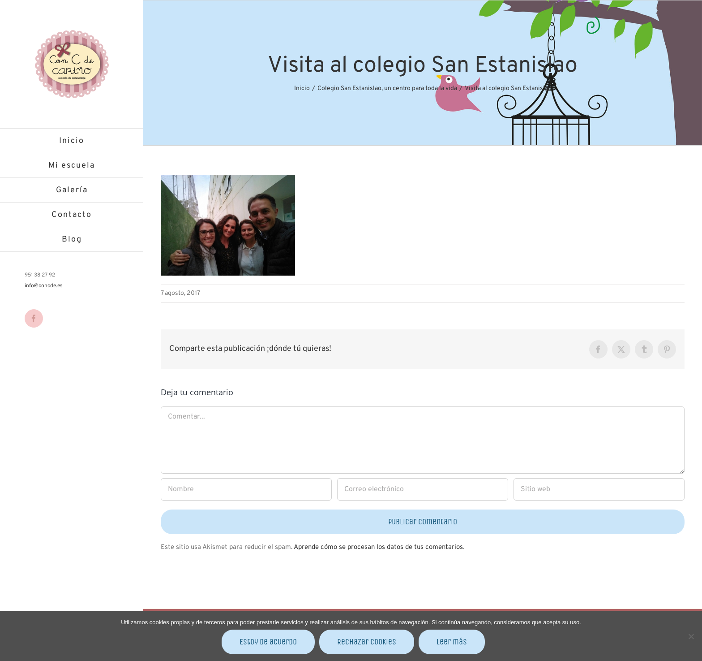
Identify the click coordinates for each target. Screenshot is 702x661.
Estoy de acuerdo (268, 642)
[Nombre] (246, 489)
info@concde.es (44, 285)
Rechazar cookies (366, 642)
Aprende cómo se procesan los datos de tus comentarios (378, 547)
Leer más (452, 642)
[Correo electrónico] (422, 489)
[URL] (599, 489)
